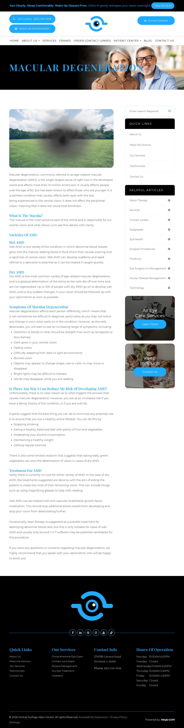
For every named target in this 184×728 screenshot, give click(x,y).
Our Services (138, 155)
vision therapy (139, 200)
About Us (136, 134)
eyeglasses (137, 230)
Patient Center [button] (127, 40)
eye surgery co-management (149, 270)
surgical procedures (143, 250)
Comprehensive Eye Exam (68, 656)
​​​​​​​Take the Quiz (163, 5)
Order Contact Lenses (92, 40)
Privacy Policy (118, 717)
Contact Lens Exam (64, 661)
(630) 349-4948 (113, 667)
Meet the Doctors (141, 144)
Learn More (150, 327)
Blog (148, 40)
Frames (65, 40)
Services (49, 40)
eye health (137, 240)
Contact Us (164, 40)
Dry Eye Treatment (64, 670)
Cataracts (58, 675)
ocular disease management (149, 280)
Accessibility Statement (93, 717)
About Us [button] (31, 40)
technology (137, 290)
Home (14, 40)
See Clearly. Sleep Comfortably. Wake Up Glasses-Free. (48, 5)
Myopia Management (65, 666)
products (136, 260)
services (135, 210)
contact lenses (140, 220)
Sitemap (14, 722)
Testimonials (138, 166)
